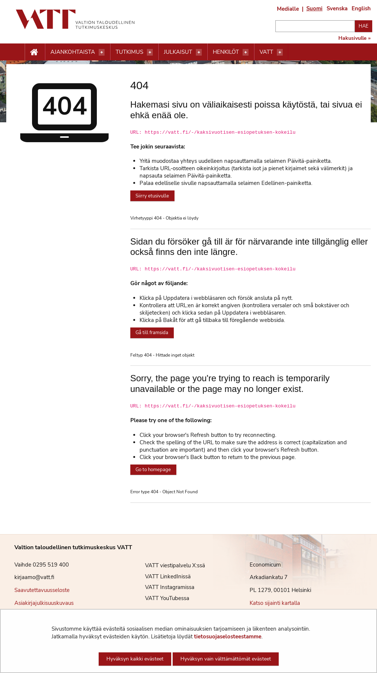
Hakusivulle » (354, 38)
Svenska (337, 8)
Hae (364, 26)
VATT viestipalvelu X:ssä (169, 565)
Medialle (288, 9)
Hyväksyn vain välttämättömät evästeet (225, 658)
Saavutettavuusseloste (42, 590)
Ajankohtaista (72, 52)
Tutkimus (129, 52)
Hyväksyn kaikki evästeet (134, 658)
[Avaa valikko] (102, 52)
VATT (266, 52)
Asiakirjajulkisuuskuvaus (44, 603)
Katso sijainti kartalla (275, 603)
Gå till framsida (151, 332)
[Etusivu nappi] (34, 52)
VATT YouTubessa (161, 598)
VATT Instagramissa (164, 587)
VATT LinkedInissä (162, 576)
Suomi (314, 8)
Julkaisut (178, 52)
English (361, 8)
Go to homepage (153, 469)
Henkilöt (226, 52)
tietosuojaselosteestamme (227, 636)
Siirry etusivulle (152, 196)
